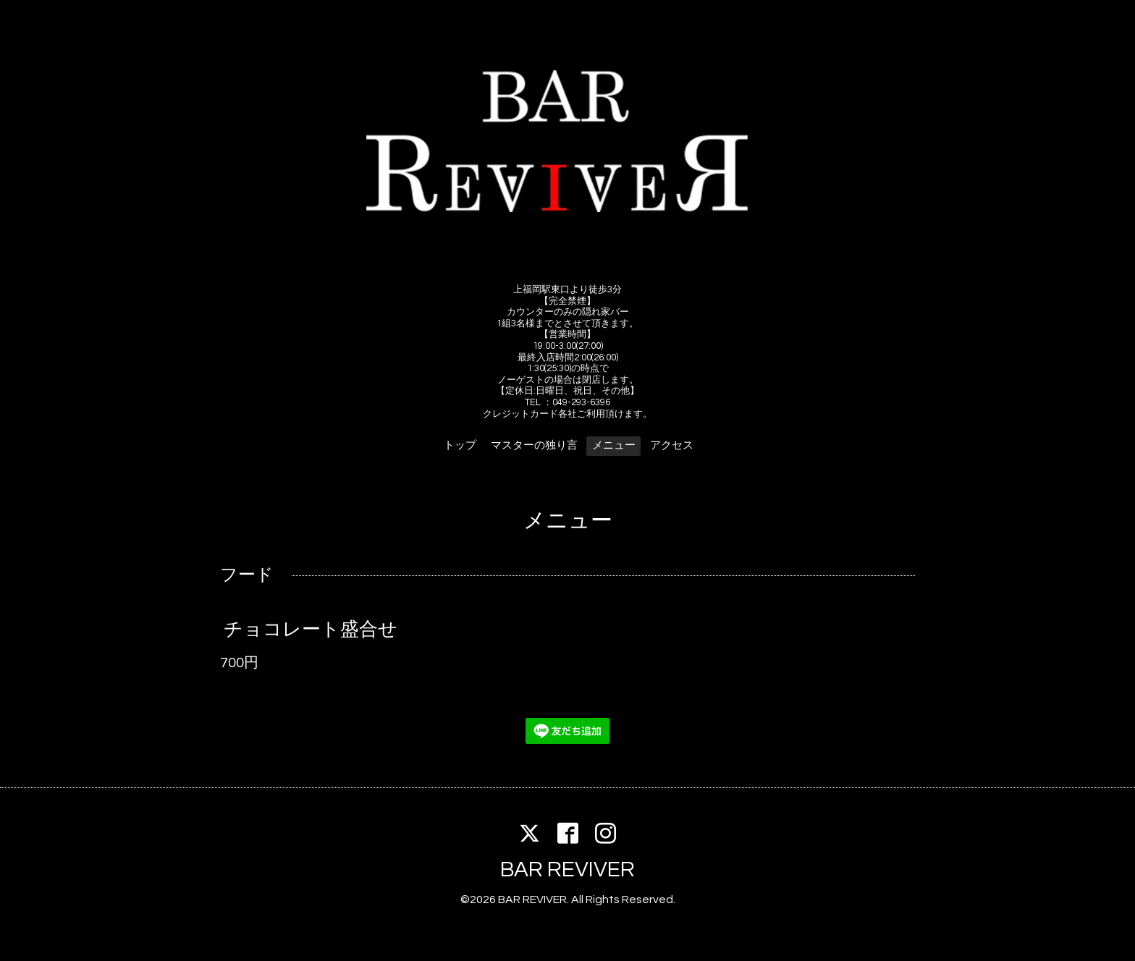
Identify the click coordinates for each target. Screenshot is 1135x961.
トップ (460, 445)
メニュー (614, 445)
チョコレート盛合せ (310, 628)
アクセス (671, 445)
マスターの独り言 (534, 445)
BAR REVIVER (567, 869)
